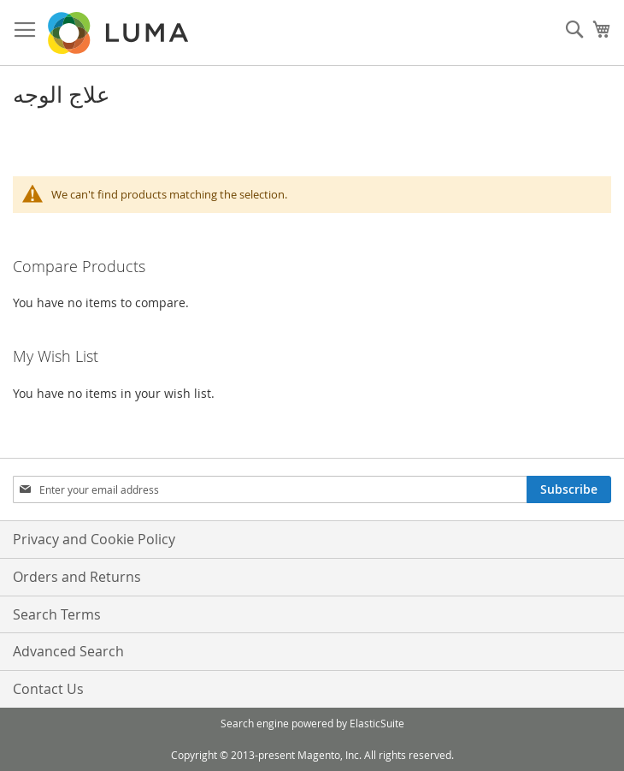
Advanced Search (68, 651)
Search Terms (57, 614)
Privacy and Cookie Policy (94, 539)
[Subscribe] (569, 489)
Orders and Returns (77, 576)
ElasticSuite (377, 723)
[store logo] (119, 33)
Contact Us (48, 688)
